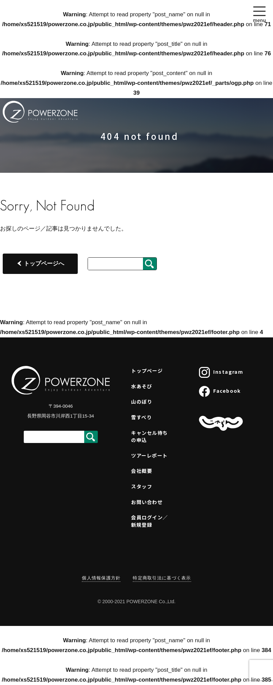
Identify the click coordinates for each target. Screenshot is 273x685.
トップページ (147, 370)
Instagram (221, 372)
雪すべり (141, 417)
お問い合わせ (147, 501)
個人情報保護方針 (101, 577)
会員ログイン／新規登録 (149, 521)
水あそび (141, 386)
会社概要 (141, 470)
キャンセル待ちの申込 (149, 436)
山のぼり (141, 401)
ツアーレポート (149, 455)
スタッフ (141, 486)
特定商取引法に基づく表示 (162, 577)
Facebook (220, 391)
